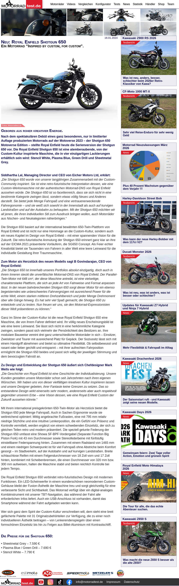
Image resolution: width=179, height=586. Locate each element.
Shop (161, 4)
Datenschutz (131, 581)
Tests (117, 4)
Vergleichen (85, 4)
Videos (71, 4)
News (126, 4)
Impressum (113, 581)
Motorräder (57, 4)
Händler (150, 4)
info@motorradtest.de (89, 581)
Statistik (137, 4)
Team (170, 4)
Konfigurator (103, 4)
